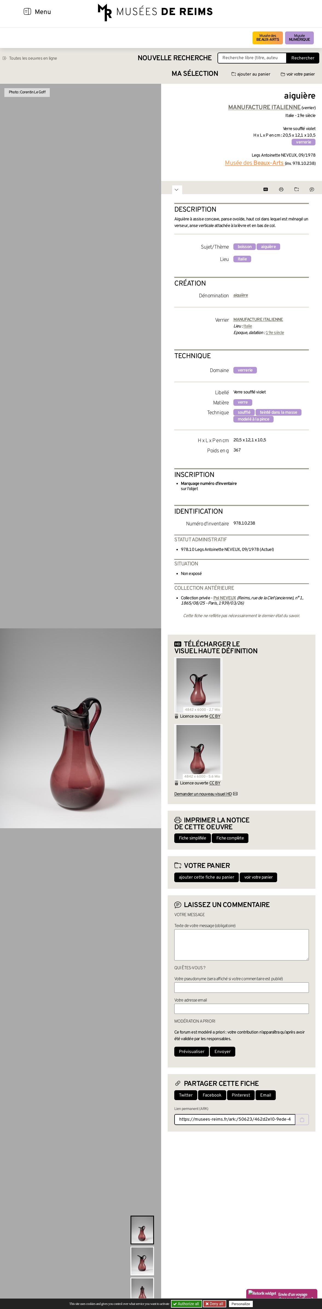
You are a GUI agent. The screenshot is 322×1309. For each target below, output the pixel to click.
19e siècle (275, 333)
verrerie (303, 142)
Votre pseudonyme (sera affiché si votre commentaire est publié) (228, 979)
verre (243, 402)
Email (265, 1095)
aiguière (268, 247)
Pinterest (241, 1095)
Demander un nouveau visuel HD (203, 794)
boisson (244, 247)
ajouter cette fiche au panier (206, 877)
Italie (242, 259)
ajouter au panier (250, 74)
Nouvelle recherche (175, 58)
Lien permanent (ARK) (191, 1109)
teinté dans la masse (278, 412)
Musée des (267, 37)
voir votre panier (298, 74)
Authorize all (186, 1304)
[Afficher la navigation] (27, 12)
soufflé (244, 412)
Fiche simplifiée (192, 838)
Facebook (212, 1095)
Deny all (216, 1304)
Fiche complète (230, 838)
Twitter (186, 1095)
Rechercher (302, 58)
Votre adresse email (190, 1000)
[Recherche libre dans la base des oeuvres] (252, 58)
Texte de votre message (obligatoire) (205, 926)
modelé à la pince (253, 419)
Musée (299, 37)
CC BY (214, 716)
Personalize (241, 1304)
